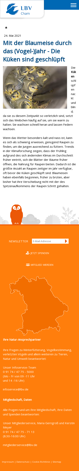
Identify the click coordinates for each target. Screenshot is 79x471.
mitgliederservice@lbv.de (20, 445)
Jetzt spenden (40, 253)
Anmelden (66, 241)
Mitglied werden (42, 265)
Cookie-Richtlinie (41, 461)
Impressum (8, 461)
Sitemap (57, 461)
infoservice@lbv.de (15, 389)
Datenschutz (23, 461)
